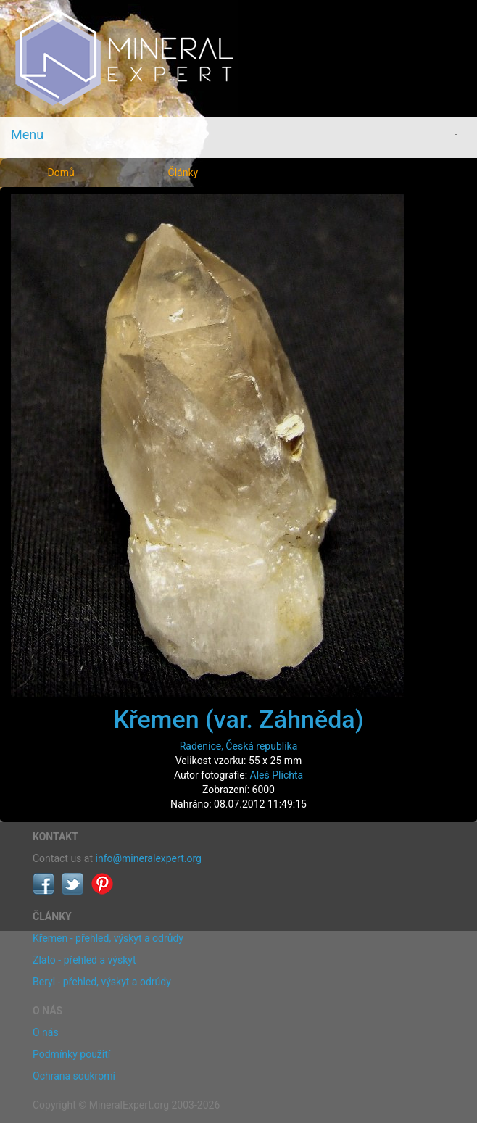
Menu (27, 134)
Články (183, 172)
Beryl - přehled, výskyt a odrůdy (102, 981)
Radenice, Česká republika (239, 746)
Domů (61, 172)
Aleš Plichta (277, 775)
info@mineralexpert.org (149, 858)
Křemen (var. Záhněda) (238, 719)
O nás (46, 1032)
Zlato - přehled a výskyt (84, 960)
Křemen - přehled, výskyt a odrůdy (108, 938)
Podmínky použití (71, 1054)
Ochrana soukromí (74, 1076)
